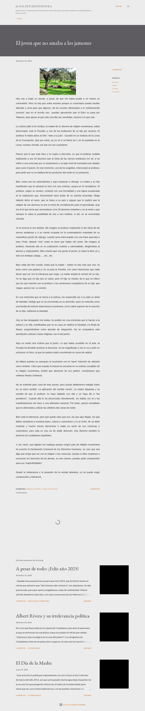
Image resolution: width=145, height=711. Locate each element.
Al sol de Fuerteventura (33, 6)
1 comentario (34, 648)
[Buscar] (119, 6)
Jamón (114, 85)
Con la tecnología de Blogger (72, 705)
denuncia (115, 82)
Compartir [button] (117, 70)
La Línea (115, 88)
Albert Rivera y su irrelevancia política (53, 616)
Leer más (87, 601)
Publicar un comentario (38, 601)
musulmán (115, 92)
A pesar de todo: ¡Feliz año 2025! (47, 568)
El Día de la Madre (34, 663)
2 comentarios (34, 695)
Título (19, 19)
